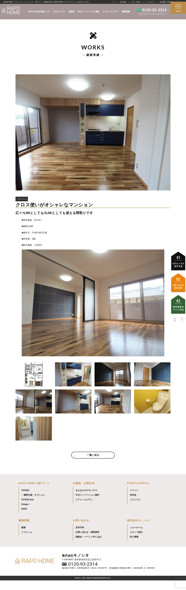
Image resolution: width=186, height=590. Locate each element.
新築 (23, 537)
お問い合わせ (81, 530)
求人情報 (123, 2)
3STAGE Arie (27, 509)
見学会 (133, 504)
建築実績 (126, 11)
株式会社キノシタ (138, 530)
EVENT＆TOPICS (138, 492)
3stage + (25, 514)
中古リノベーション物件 (88, 11)
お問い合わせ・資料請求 (87, 541)
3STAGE (25, 500)
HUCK (24, 518)
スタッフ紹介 (135, 2)
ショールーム (150, 2)
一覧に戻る (93, 463)
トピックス (135, 509)
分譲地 (71, 11)
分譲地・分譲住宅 (84, 492)
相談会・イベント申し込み (88, 546)
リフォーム (26, 541)
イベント (134, 500)
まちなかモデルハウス (86, 500)
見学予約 (79, 537)
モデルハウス (59, 11)
